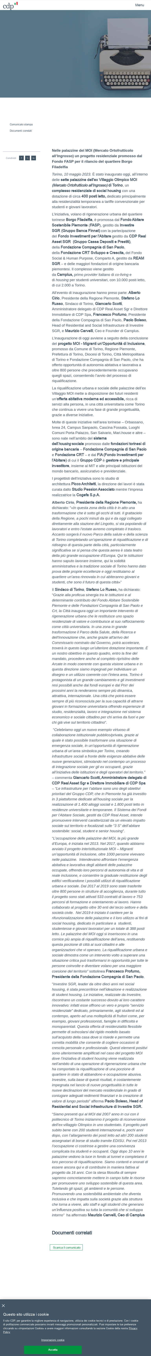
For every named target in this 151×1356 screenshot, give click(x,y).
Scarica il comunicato (67, 1247)
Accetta (52, 1349)
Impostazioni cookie (52, 1339)
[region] (75, 1327)
